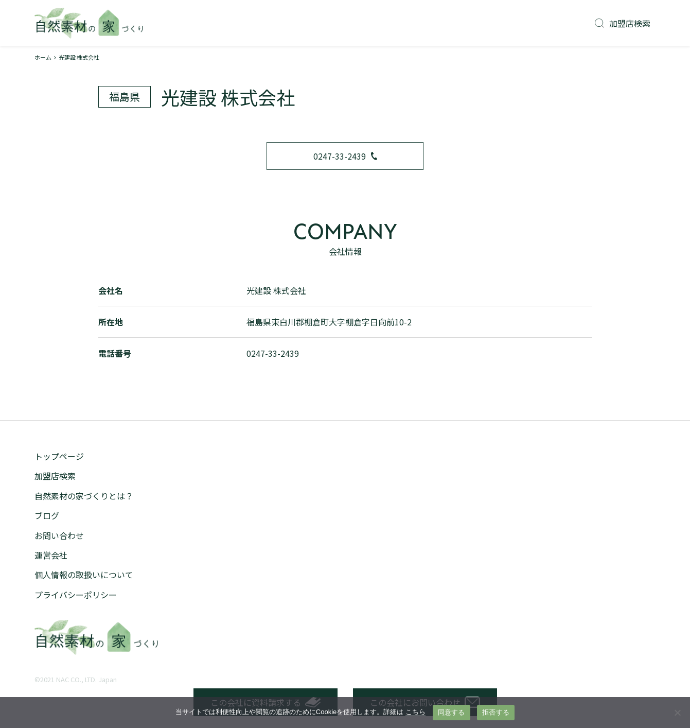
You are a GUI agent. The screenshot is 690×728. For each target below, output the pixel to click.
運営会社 (50, 555)
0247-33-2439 (345, 156)
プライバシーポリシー (75, 594)
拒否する (495, 712)
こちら (415, 712)
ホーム (42, 57)
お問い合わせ (59, 535)
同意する (451, 712)
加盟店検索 (622, 23)
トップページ (59, 456)
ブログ (46, 515)
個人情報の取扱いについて (83, 574)
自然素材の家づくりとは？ (83, 496)
